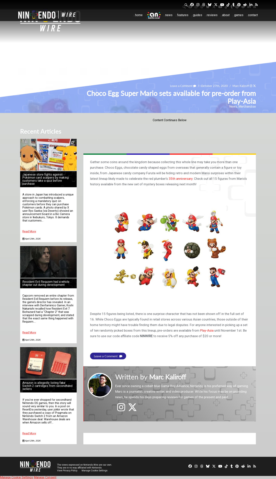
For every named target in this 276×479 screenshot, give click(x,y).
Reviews (212, 15)
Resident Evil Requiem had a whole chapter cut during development (45, 283)
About (226, 15)
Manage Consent (45, 477)
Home (139, 15)
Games (238, 15)
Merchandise (247, 106)
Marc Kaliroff (240, 85)
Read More (29, 231)
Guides (197, 15)
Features (182, 15)
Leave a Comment (180, 85)
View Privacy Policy (67, 470)
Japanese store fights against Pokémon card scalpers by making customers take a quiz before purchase (45, 179)
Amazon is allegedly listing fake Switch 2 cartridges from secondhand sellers (47, 386)
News (168, 15)
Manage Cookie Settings (95, 470)
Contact (253, 15)
